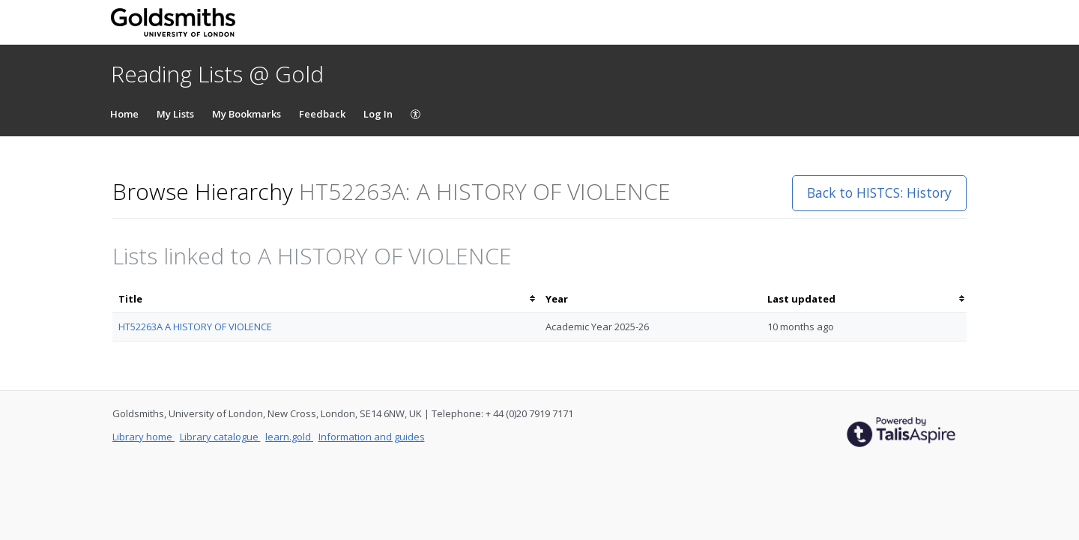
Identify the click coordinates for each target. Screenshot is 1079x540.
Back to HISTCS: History (879, 192)
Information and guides (371, 436)
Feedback (322, 114)
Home (124, 114)
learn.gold (289, 436)
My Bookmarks (246, 114)
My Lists (175, 114)
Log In (378, 114)
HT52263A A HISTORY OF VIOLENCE (195, 326)
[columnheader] (326, 299)
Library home (143, 436)
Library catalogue (220, 436)
